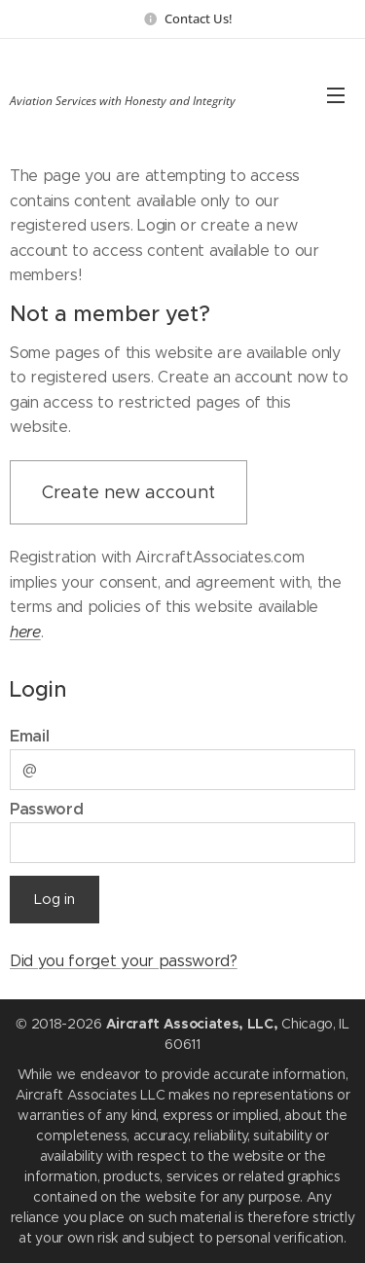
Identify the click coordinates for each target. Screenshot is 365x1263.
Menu (336, 95)
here (25, 632)
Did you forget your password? (123, 961)
